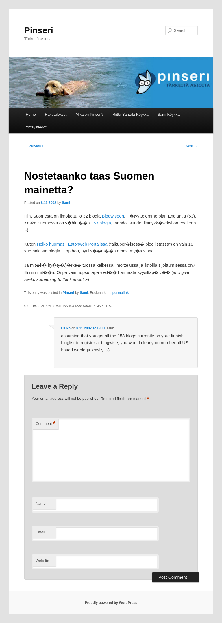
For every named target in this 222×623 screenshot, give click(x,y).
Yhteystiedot (36, 127)
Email (40, 532)
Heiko (66, 328)
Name (41, 503)
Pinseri (38, 30)
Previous (33, 146)
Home (31, 114)
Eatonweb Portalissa (88, 244)
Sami (66, 203)
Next (192, 146)
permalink (120, 293)
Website (42, 561)
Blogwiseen (113, 215)
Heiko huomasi (51, 244)
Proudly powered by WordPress (111, 603)
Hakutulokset (55, 114)
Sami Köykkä (169, 114)
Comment (46, 424)
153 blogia (101, 222)
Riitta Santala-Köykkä (130, 114)
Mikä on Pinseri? (89, 114)
